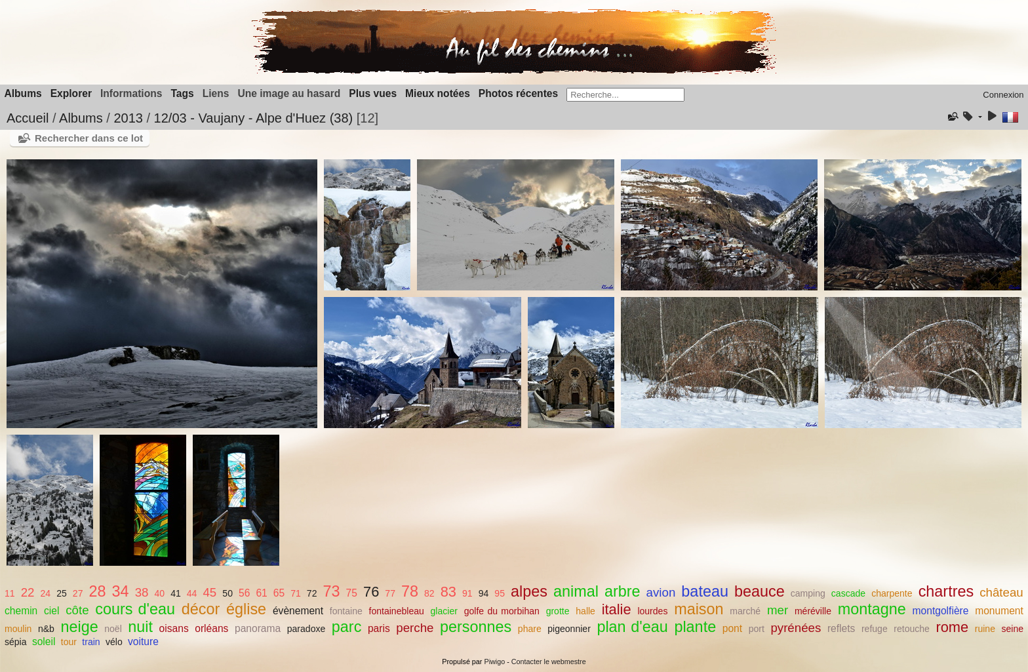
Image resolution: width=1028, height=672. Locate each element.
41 (175, 593)
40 (160, 593)
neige (79, 626)
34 (120, 591)
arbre (622, 591)
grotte (558, 611)
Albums (23, 93)
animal (576, 591)
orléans (211, 628)
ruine (985, 628)
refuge (874, 628)
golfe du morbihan (502, 611)
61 (261, 593)
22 (28, 592)
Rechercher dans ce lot (89, 138)
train (91, 642)
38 (142, 592)
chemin (21, 610)
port (756, 628)
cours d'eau (135, 609)
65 (279, 593)
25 (61, 593)
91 (467, 593)
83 (448, 591)
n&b (46, 628)
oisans (174, 628)
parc (347, 626)
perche (414, 628)
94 (484, 593)
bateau (704, 591)
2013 (128, 118)
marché (745, 611)
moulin (18, 628)
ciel (51, 610)
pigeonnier (569, 628)
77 (390, 593)
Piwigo (494, 661)
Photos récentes (518, 93)
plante (695, 626)
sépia (16, 642)
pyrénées (795, 628)
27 (78, 593)
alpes (529, 591)
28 (97, 591)
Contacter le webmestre (548, 661)
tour (69, 642)
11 (10, 593)
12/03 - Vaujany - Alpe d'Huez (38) (253, 118)
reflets (841, 628)
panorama (258, 628)
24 (46, 593)
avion (661, 592)
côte (77, 610)
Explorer (71, 93)
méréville (813, 611)
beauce (759, 591)
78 (409, 591)
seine (1013, 628)
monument (999, 610)
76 (371, 591)
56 (244, 593)
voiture (143, 641)
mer (777, 610)
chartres (946, 591)
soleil (44, 641)
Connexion (1003, 95)
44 (192, 593)
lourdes (652, 611)
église (246, 609)
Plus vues (373, 93)
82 (429, 593)
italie (616, 609)
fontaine (346, 611)
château (1001, 592)
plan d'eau (632, 626)
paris (379, 628)
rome (952, 627)
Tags (181, 93)
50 (227, 593)
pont (732, 628)
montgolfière (941, 610)
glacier (444, 611)
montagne (872, 609)
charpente (891, 593)
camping (808, 593)
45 (209, 592)
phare (530, 628)
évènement (298, 610)
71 (295, 593)
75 (351, 593)
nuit (140, 626)
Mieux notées (437, 93)
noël (113, 628)
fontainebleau (396, 611)
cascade (848, 593)
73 (331, 591)
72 (312, 593)
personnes (475, 626)
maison (698, 609)
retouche (912, 628)
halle (585, 611)
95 (499, 593)
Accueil (28, 118)
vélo (114, 642)
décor (201, 609)
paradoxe (306, 628)
